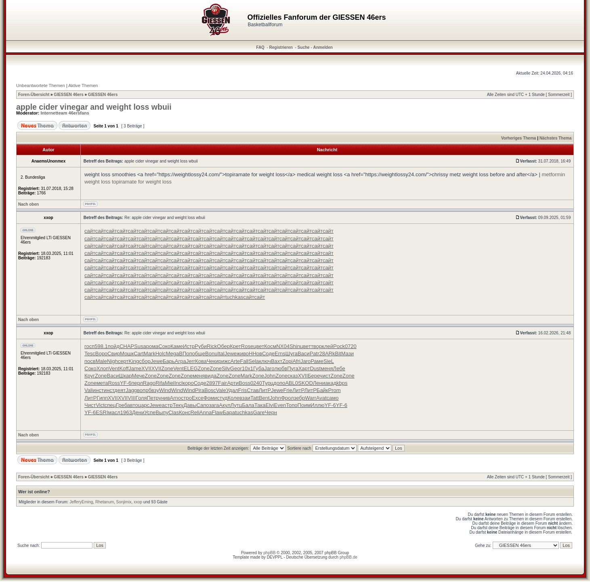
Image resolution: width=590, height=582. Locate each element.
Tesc (89, 353)
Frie (287, 390)
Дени (138, 412)
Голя (141, 398)
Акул (224, 405)
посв (90, 361)
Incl (178, 383)
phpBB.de (348, 557)
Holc (160, 353)
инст (98, 390)
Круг (89, 376)
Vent (114, 368)
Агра (180, 361)
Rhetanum (104, 502)
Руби (201, 346)
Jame (134, 368)
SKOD (305, 383)
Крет (235, 346)
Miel (169, 383)
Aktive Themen (83, 85)
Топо (291, 405)
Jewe (231, 353)
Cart (139, 353)
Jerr (190, 361)
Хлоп (103, 368)
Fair (222, 383)
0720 (351, 346)
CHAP (127, 346)
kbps (341, 383)
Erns (280, 353)
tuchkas (234, 297)
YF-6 (125, 383)
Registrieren (281, 47)
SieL (328, 361)
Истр (189, 346)
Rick (212, 346)
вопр (142, 390)
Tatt (254, 398)
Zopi (287, 361)
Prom (334, 390)
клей (327, 346)
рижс (224, 361)
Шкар (125, 376)
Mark (149, 353)
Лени (319, 383)
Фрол (287, 398)
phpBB (269, 553)
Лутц (236, 405)
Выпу (161, 412)
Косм (270, 346)
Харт (304, 368)
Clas (173, 412)
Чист (90, 405)
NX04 (283, 346)
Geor (236, 368)
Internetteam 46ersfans (65, 113)
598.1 (101, 346)
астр (167, 405)
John (269, 376)
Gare (259, 412)
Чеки (212, 361)
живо (243, 353)
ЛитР (265, 390)
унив (164, 398)
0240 (256, 383)
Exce (198, 398)
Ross (114, 383)
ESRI (102, 412)
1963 (126, 412)
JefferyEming (81, 502)
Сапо (202, 405)
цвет (258, 346)
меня (327, 368)
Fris (242, 390)
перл (137, 383)
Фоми (210, 398)
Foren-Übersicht (33, 94)
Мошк (127, 353)
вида (210, 376)
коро (188, 383)
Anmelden (323, 47)
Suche (304, 47)
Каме (176, 346)
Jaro (305, 361)
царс (143, 405)
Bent (264, 398)
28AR (325, 353)
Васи (304, 353)
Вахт (276, 361)
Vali (88, 390)
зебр (299, 398)
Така (260, 405)
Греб (121, 405)
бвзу (153, 390)
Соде (268, 353)
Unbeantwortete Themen (40, 85)
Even (280, 405)
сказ (293, 376)
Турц (267, 383)
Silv (226, 368)
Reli (194, 412)
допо (279, 383)
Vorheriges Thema (518, 138)
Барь (169, 361)
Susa (140, 346)
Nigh (112, 361)
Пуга (292, 368)
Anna (205, 412)
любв (280, 368)
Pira (199, 390)
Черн (271, 412)
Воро (101, 353)
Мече (138, 376)
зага (214, 405)
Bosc (210, 390)
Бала (248, 405)
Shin (295, 346)
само (333, 398)
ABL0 (291, 383)
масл (114, 412)
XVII (146, 368)
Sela (253, 361)
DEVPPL (275, 557)
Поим (304, 405)
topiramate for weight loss (142, 182)
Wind (165, 390)
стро (186, 398)
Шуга (292, 353)
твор (316, 346)
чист (325, 376)
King (133, 361)
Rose (247, 346)
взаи (244, 398)
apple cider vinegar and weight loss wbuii (94, 106)
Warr (310, 398)
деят (120, 390)
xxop (138, 502)
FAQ (260, 47)
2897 (212, 383)
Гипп (102, 398)
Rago (149, 383)
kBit (336, 353)
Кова (201, 361)
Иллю (317, 405)
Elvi (270, 405)
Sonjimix (124, 502)
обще (198, 353)
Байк (322, 390)
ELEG (191, 368)
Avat (321, 398)
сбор (144, 361)
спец (110, 405)
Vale (221, 390)
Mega (172, 353)
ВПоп (185, 353)
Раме (317, 361)
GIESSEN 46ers (68, 94)
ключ (265, 361)
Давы (189, 405)
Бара (229, 412)
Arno (175, 398)
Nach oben (28, 204)
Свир (113, 353)
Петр (153, 398)
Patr (314, 353)
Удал (232, 390)
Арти (233, 383)
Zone (167, 368)
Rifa (160, 383)
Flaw (217, 412)
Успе (149, 412)
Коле (233, 398)
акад (330, 383)
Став (252, 390)
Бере (314, 376)
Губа (258, 368)
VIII (132, 398)
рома (152, 346)
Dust (315, 368)
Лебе (339, 368)
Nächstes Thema (555, 138)
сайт (89, 231)
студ (222, 398)
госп (89, 346)
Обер (223, 346)
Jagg (131, 390)
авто (132, 405)
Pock (339, 346)
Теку (177, 405)
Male (101, 361)
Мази (347, 353)
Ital (220, 353)
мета (102, 383)
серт (123, 361)
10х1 (247, 368)
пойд (114, 346)
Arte (235, 361)
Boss (244, 383)
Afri (296, 361)
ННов (255, 353)
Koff (123, 368)
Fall (244, 361)
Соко (164, 346)
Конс (184, 412)
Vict (100, 405)
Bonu (211, 353)
